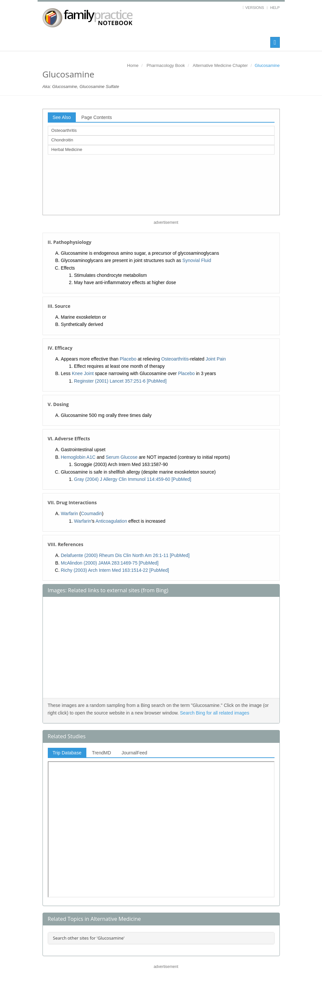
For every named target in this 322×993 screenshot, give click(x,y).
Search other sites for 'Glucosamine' (89, 938)
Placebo (128, 359)
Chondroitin (62, 139)
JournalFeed (134, 752)
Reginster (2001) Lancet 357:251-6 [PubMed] (120, 381)
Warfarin (69, 513)
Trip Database (67, 752)
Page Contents (96, 117)
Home (133, 65)
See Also (62, 117)
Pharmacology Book (166, 65)
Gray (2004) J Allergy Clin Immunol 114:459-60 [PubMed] (132, 479)
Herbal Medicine (66, 149)
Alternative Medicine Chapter (220, 65)
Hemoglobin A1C (78, 457)
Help (275, 8)
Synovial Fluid (196, 260)
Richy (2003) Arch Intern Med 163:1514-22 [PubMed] (115, 570)
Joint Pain (216, 359)
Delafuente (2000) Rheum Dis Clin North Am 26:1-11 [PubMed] (125, 555)
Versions (254, 8)
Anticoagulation (111, 521)
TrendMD (101, 752)
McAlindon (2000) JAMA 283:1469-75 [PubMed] (110, 563)
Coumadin (91, 513)
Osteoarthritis (64, 130)
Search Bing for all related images (214, 713)
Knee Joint (83, 373)
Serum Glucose (121, 457)
